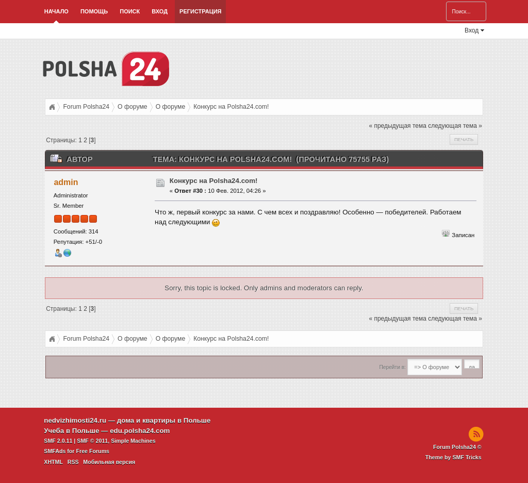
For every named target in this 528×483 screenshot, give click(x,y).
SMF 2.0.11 (58, 441)
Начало (56, 11)
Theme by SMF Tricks (453, 457)
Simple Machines (133, 441)
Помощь (94, 11)
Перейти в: (393, 367)
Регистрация (200, 11)
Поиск (130, 11)
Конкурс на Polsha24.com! (214, 181)
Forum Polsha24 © (457, 447)
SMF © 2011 (92, 441)
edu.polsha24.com (140, 431)
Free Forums (92, 451)
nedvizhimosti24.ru (75, 420)
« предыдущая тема (397, 125)
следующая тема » (455, 125)
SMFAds (54, 451)
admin (66, 182)
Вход (160, 11)
